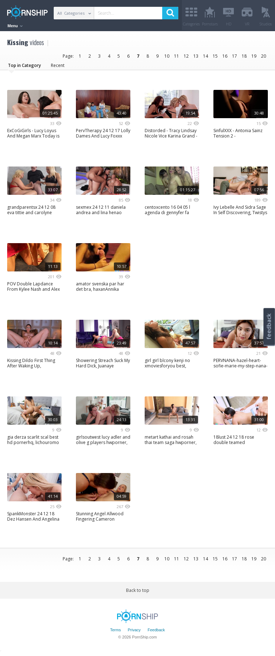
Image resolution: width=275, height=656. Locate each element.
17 (234, 58)
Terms (115, 632)
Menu (15, 26)
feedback (269, 326)
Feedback (156, 632)
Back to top (137, 592)
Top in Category (24, 67)
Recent (57, 67)
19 (253, 58)
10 (166, 58)
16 (224, 58)
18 (244, 58)
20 (263, 58)
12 (186, 58)
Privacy (134, 632)
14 (205, 58)
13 (195, 58)
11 (176, 58)
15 (215, 58)
